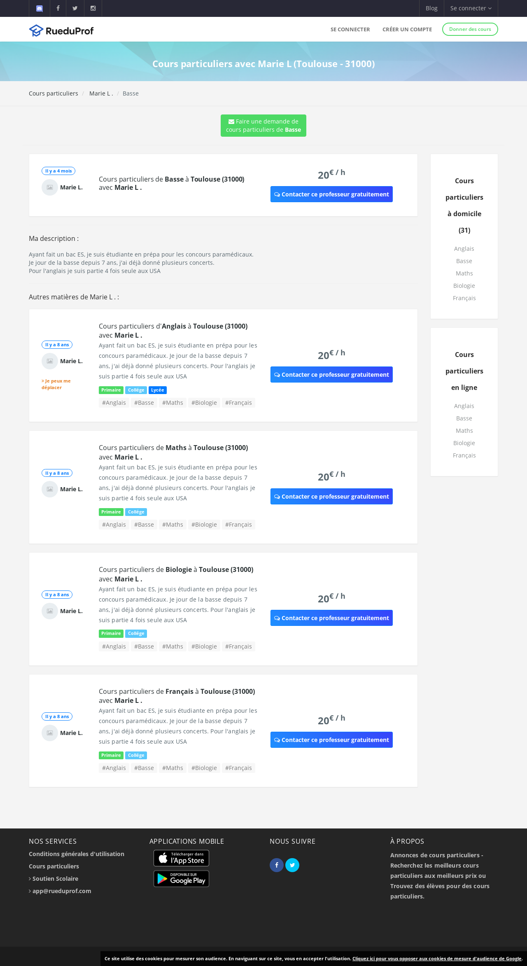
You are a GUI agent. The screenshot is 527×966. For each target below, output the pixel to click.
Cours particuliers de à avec (171, 183)
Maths (464, 273)
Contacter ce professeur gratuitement (331, 194)
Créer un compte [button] (407, 29)
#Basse (144, 402)
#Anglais (114, 402)
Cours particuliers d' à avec (173, 331)
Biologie (464, 285)
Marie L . (100, 93)
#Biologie (204, 402)
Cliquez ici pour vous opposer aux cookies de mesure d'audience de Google (437, 958)
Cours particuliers (53, 93)
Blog (432, 8)
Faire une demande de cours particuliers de (263, 125)
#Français (238, 402)
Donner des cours (470, 29)
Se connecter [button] (471, 8)
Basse (464, 261)
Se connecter (350, 29)
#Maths (172, 402)
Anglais (464, 248)
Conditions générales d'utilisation (76, 854)
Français (464, 298)
